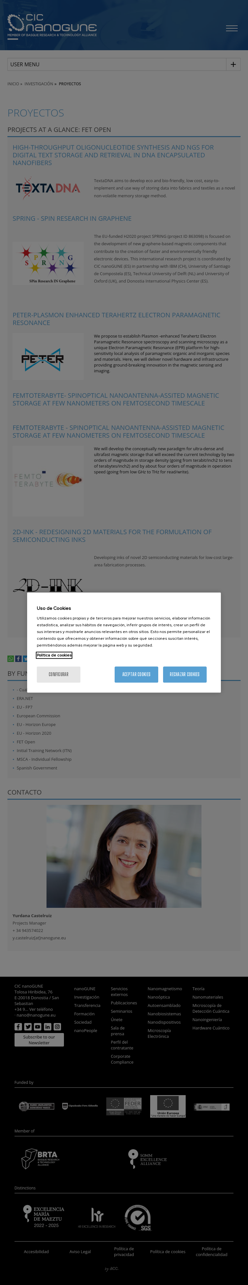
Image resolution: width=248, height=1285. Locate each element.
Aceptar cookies (136, 674)
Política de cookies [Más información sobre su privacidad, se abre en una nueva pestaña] (54, 655)
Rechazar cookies (185, 674)
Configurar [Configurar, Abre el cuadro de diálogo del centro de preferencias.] (58, 674)
